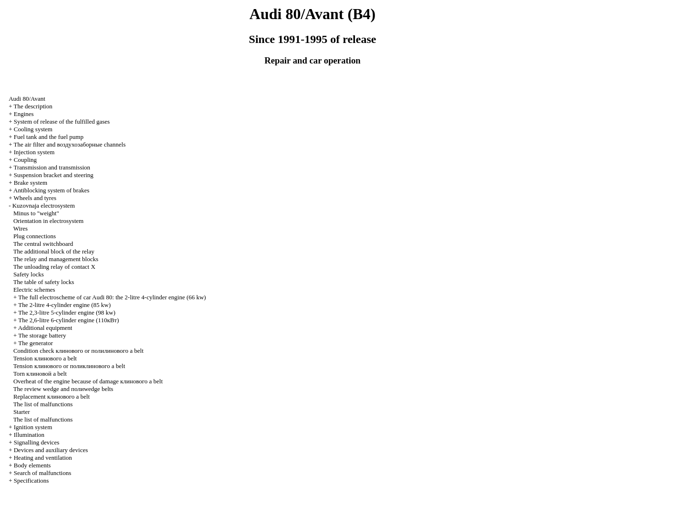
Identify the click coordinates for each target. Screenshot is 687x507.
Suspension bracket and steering (54, 175)
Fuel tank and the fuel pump (48, 136)
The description (32, 106)
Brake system (30, 182)
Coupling (25, 159)
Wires (20, 228)
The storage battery (42, 335)
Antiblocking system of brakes (51, 190)
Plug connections (34, 236)
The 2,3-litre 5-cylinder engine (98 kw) (66, 312)
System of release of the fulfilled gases (62, 121)
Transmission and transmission (51, 167)
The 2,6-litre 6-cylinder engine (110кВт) (68, 320)
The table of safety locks (43, 281)
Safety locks (28, 274)
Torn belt (40, 373)
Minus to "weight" (36, 213)
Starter (21, 411)
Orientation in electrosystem (48, 220)
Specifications (31, 480)
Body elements (32, 465)
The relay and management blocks (55, 259)
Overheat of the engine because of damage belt (88, 381)
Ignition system (33, 427)
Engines (24, 113)
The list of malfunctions (43, 404)
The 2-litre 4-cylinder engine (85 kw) (64, 304)
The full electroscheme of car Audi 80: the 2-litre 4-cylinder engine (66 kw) (112, 297)
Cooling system (33, 129)
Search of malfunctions (43, 472)
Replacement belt (51, 396)
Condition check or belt (78, 350)
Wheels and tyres (34, 197)
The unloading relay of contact (54, 266)
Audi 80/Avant (27, 98)
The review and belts (63, 388)
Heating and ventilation (43, 457)
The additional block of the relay (53, 251)
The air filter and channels (69, 144)
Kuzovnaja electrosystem (43, 205)
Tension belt (45, 358)
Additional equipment (45, 327)
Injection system (34, 152)
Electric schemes (34, 289)
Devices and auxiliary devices (51, 450)
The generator (35, 343)
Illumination (29, 434)
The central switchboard (43, 243)
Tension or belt (69, 366)
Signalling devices (37, 442)
